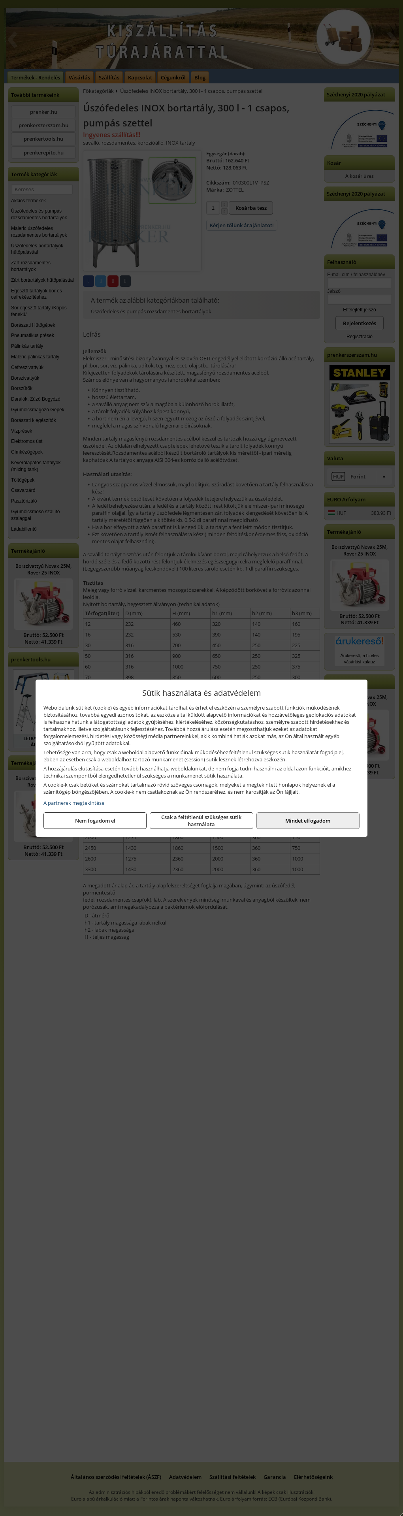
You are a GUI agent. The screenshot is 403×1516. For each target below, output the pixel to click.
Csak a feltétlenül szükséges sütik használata (201, 821)
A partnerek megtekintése (73, 802)
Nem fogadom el (95, 820)
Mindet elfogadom (307, 820)
